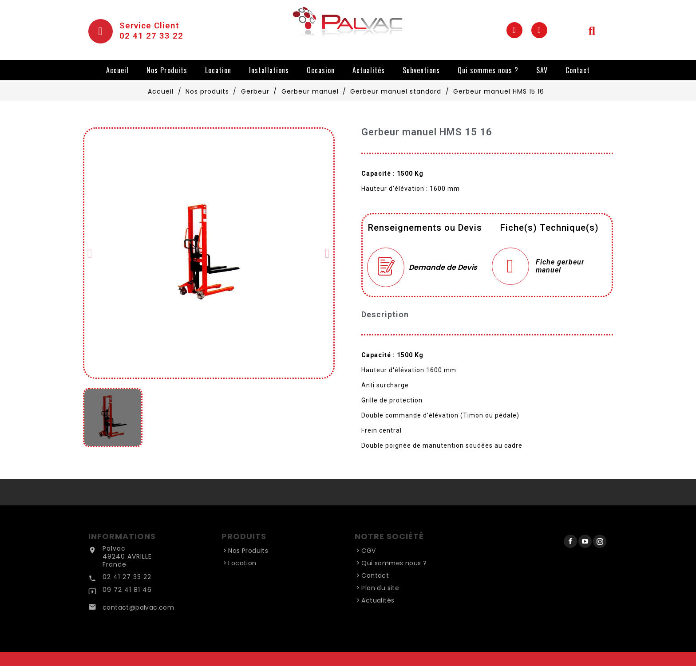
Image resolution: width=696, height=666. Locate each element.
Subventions (421, 70)
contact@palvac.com (138, 607)
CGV (368, 550)
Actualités (368, 70)
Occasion (321, 70)
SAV (542, 70)
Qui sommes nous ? (488, 70)
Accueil (117, 70)
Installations (269, 70)
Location (218, 70)
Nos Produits (166, 70)
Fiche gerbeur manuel (560, 266)
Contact (578, 70)
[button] (90, 253)
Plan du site (380, 587)
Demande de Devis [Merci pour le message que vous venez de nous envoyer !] (443, 267)
